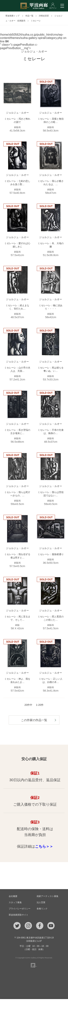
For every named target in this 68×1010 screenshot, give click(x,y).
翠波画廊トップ (12, 16)
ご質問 (34, 1004)
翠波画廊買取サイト (18, 915)
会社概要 (13, 896)
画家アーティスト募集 (47, 896)
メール (22, 1004)
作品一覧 (29, 16)
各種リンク (42, 908)
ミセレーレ (36, 21)
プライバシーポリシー (19, 908)
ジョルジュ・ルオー (34, 51)
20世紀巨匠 (44, 16)
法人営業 (41, 902)
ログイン (58, 1004)
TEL (9, 1004)
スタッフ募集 (15, 902)
